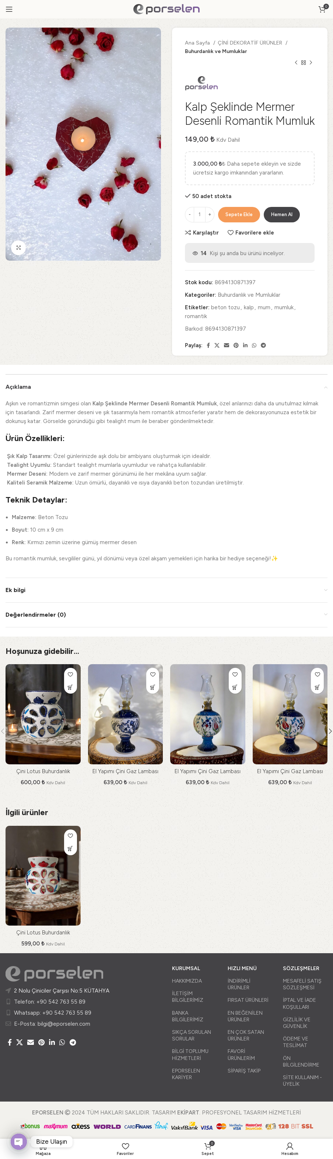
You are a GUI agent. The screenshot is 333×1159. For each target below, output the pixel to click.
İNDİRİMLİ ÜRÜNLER (239, 984)
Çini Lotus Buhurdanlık (43, 771)
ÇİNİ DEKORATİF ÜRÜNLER (251, 42)
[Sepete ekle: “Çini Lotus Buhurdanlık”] (70, 687)
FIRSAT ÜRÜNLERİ (248, 1000)
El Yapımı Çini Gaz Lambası (125, 771)
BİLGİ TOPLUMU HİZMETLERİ (190, 1054)
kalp (249, 307)
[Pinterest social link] (236, 345)
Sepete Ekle (239, 214)
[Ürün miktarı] (199, 214)
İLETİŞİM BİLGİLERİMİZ (187, 996)
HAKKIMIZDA (187, 981)
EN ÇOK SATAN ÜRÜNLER (246, 1035)
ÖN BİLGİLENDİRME (301, 1061)
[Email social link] (226, 345)
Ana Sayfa (198, 42)
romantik (196, 316)
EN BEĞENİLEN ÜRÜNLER (245, 1016)
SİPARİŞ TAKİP (244, 1071)
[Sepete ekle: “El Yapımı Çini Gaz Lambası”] (152, 687)
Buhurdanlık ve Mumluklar (216, 51)
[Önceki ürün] (296, 63)
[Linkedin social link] (245, 345)
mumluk (284, 307)
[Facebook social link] (208, 345)
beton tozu (225, 307)
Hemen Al (281, 214)
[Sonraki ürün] (311, 63)
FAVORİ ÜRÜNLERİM (241, 1054)
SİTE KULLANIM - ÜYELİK (302, 1080)
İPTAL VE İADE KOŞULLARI (299, 1003)
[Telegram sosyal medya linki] (263, 345)
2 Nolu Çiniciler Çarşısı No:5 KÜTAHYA (61, 990)
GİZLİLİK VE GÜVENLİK (297, 1023)
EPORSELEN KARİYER (186, 1074)
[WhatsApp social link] (254, 345)
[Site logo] (166, 9)
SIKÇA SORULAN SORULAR (191, 1035)
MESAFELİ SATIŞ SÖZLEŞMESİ (302, 984)
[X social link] (217, 345)
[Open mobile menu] (9, 9)
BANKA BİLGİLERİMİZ (187, 1016)
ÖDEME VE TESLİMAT (295, 1042)
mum (264, 307)
